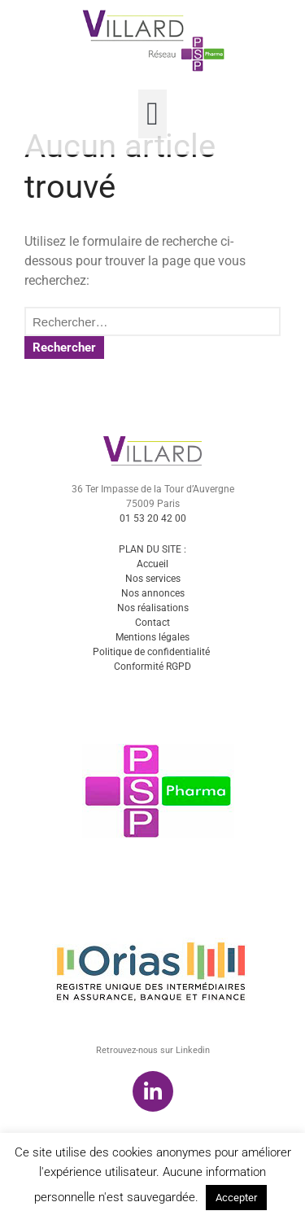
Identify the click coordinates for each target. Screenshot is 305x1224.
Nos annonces (153, 645)
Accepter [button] (236, 1197)
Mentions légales (152, 689)
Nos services (153, 630)
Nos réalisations (153, 660)
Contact (152, 674)
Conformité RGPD (152, 718)
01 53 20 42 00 (153, 570)
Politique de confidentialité (151, 704)
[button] (152, 113)
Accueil (152, 616)
